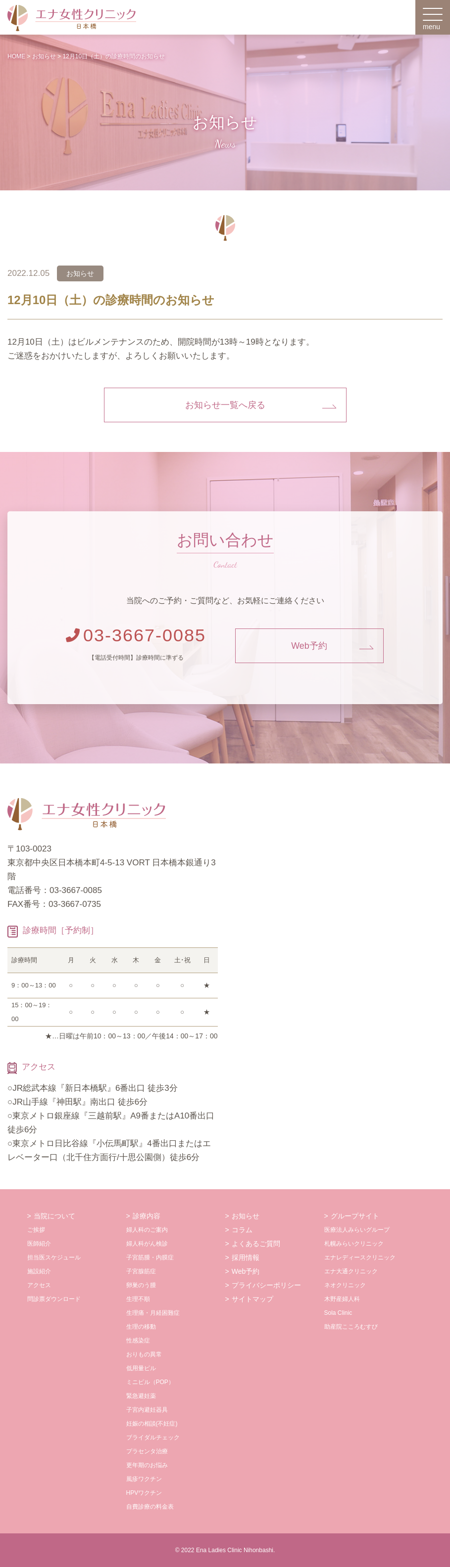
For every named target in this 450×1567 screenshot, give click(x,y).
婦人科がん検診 (147, 1243)
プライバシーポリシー (266, 1285)
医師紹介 (39, 1243)
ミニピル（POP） (150, 1382)
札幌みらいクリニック (354, 1243)
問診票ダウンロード (54, 1299)
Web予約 (309, 646)
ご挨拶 (36, 1229)
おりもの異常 (144, 1354)
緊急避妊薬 (141, 1395)
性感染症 (138, 1340)
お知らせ (245, 1216)
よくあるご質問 (256, 1244)
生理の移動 (141, 1326)
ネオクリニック (345, 1285)
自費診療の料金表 (150, 1506)
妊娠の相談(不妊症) (152, 1423)
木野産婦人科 (342, 1299)
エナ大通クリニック (351, 1271)
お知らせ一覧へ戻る (225, 405)
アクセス (39, 1285)
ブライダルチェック (153, 1437)
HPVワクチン (144, 1492)
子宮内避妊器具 (147, 1409)
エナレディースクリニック (360, 1257)
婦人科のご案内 (147, 1229)
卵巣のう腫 (141, 1285)
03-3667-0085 (136, 635)
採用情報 (245, 1257)
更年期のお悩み (147, 1465)
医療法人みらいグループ (357, 1229)
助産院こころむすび (351, 1326)
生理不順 (138, 1299)
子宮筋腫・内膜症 (150, 1257)
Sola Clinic (338, 1312)
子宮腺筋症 (141, 1271)
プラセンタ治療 (147, 1451)
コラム (242, 1230)
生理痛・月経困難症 (153, 1312)
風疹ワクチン (144, 1479)
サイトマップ (252, 1299)
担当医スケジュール (54, 1257)
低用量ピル (141, 1368)
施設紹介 (39, 1271)
